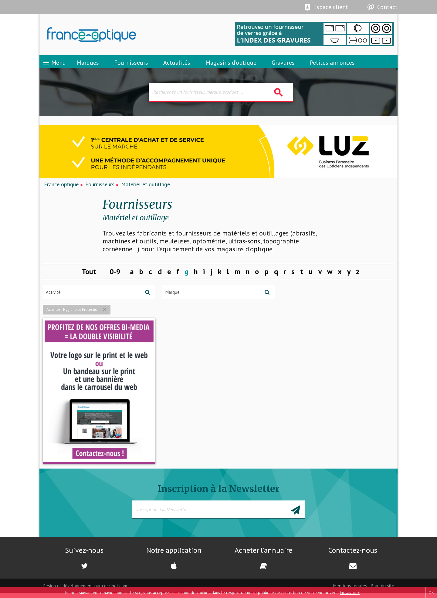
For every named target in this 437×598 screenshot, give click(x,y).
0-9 (115, 276)
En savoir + (350, 592)
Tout (89, 276)
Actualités (176, 65)
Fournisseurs (131, 65)
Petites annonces (332, 65)
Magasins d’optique (230, 65)
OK (431, 592)
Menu (54, 65)
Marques (87, 65)
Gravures (283, 65)
